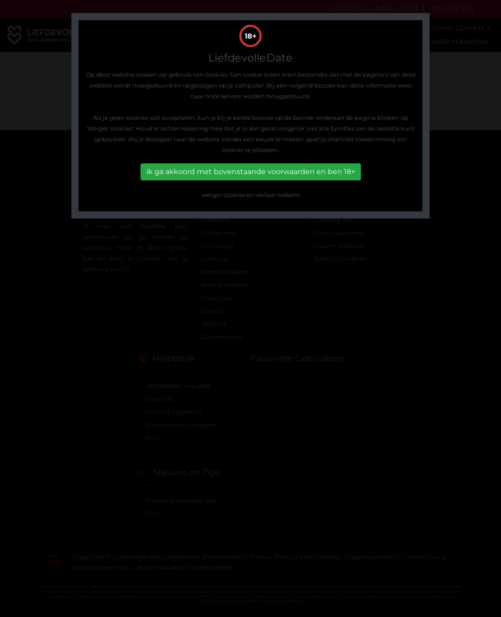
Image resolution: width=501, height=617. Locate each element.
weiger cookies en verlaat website (251, 194)
